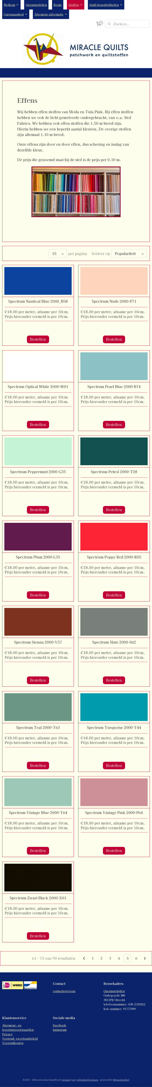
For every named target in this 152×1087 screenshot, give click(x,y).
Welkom (11, 5)
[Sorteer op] (129, 253)
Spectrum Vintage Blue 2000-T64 (38, 812)
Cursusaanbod (16, 14)
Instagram (59, 1030)
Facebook (59, 1025)
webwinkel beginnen (87, 1079)
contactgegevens (64, 991)
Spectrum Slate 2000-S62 (114, 642)
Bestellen (38, 339)
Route (58, 5)
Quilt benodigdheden (106, 5)
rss (73, 1079)
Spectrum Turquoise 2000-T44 (114, 727)
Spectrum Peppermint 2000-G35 (38, 472)
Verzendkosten (12, 1043)
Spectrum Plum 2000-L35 (38, 557)
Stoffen (75, 5)
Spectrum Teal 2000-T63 (38, 727)
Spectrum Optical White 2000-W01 (38, 386)
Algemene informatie (50, 14)
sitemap (66, 1079)
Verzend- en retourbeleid (20, 1038)
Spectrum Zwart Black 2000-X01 (38, 898)
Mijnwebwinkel (121, 1079)
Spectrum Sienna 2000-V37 (38, 642)
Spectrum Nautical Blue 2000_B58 (38, 301)
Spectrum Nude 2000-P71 (114, 301)
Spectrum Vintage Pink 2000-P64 (114, 812)
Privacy (7, 1034)
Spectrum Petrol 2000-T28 (114, 472)
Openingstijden (36, 5)
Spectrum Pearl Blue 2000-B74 (114, 386)
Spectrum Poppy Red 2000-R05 (114, 557)
